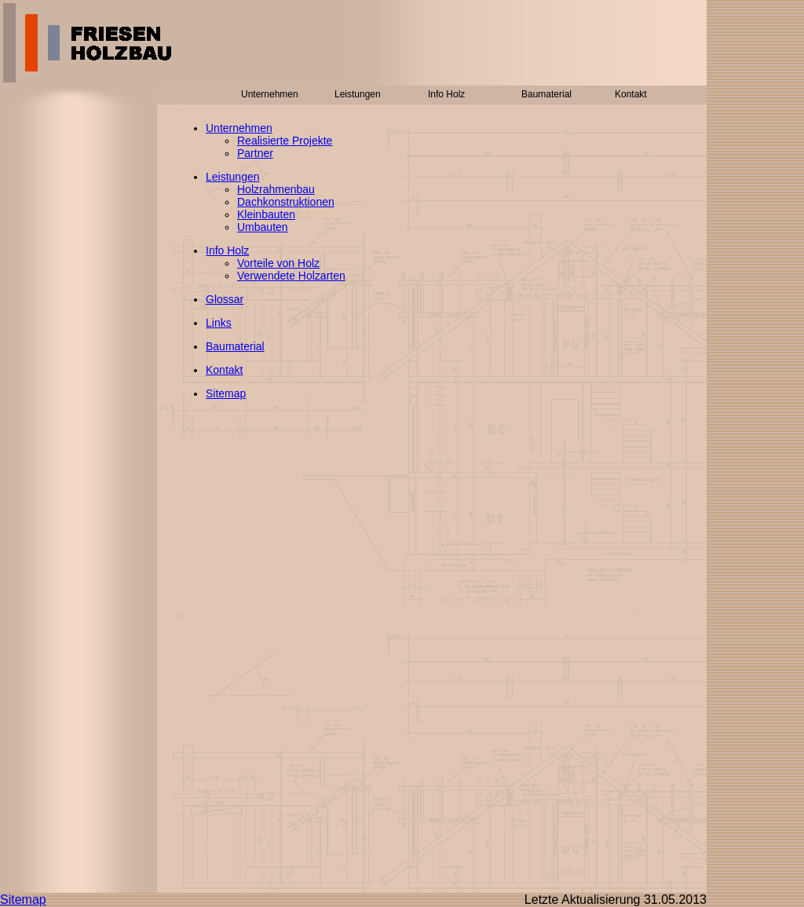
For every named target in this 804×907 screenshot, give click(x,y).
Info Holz (227, 250)
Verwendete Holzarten (291, 275)
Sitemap (226, 393)
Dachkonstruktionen (285, 202)
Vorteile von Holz (278, 263)
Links (219, 322)
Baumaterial (235, 346)
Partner (255, 153)
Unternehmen (239, 128)
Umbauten (262, 227)
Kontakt (224, 370)
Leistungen (233, 176)
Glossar (224, 299)
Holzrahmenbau (276, 189)
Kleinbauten (266, 214)
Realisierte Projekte (284, 140)
